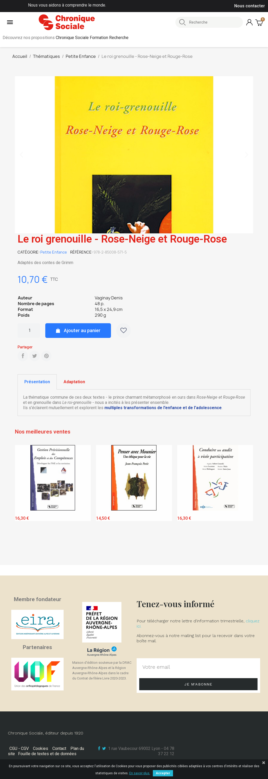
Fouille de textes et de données (47, 753)
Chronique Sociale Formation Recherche (92, 37)
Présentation (37, 381)
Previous (22, 503)
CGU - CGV (19, 748)
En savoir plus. (139, 773)
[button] (21, 155)
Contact (59, 748)
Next (245, 503)
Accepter (163, 773)
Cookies (40, 748)
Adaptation (74, 381)
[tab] (37, 381)
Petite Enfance (53, 252)
